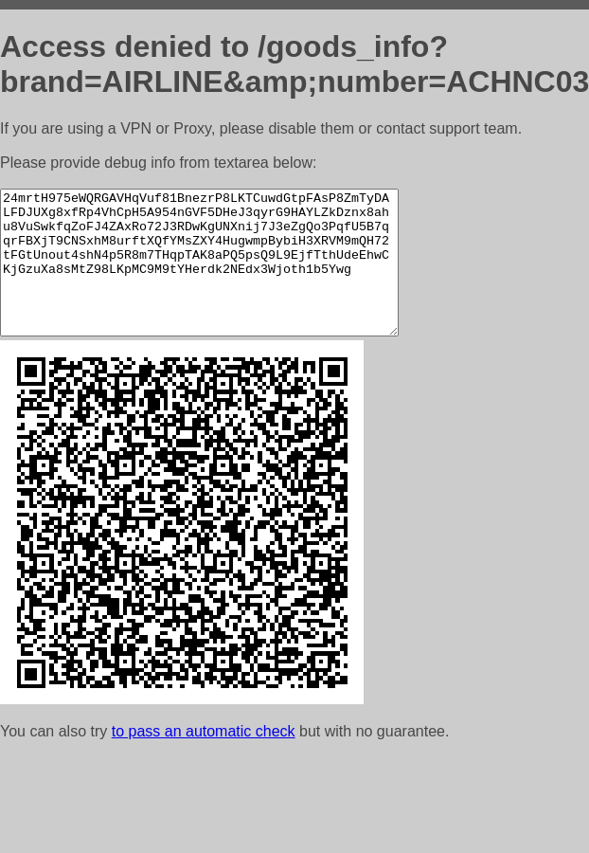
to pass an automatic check (203, 760)
